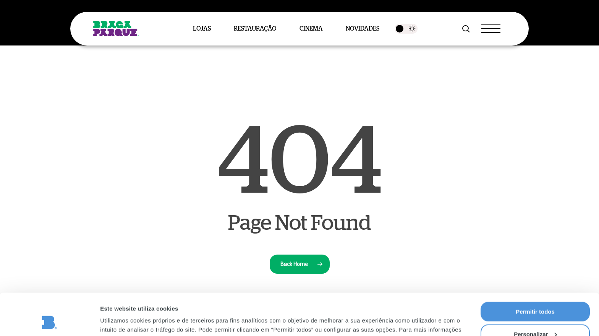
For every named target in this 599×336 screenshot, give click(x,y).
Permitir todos (535, 272)
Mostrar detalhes (123, 320)
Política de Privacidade (269, 299)
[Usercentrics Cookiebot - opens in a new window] (49, 321)
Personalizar (535, 295)
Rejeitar (535, 317)
